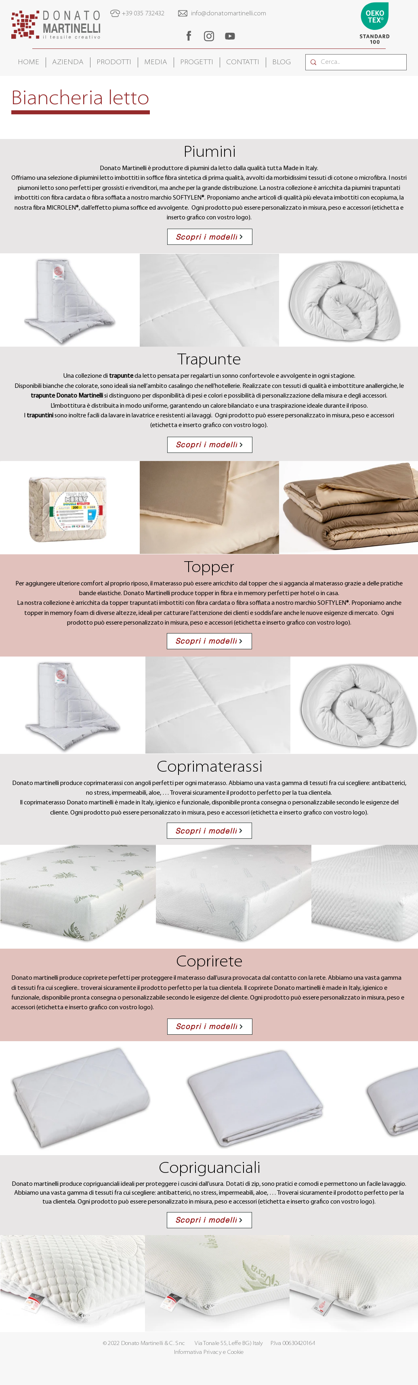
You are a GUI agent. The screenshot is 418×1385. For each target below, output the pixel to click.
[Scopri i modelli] (209, 237)
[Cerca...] (355, 62)
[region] (189, 35)
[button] (68, 62)
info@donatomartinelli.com (228, 14)
